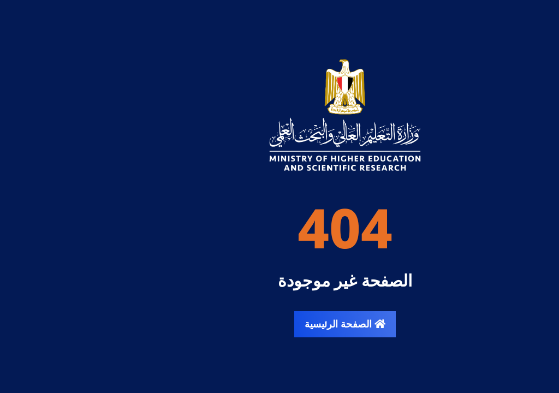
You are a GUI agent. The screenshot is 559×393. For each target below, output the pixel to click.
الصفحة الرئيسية (279, 323)
